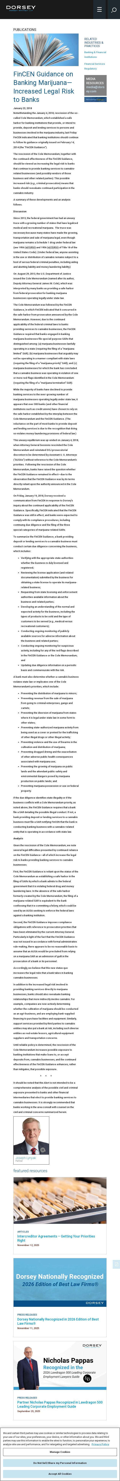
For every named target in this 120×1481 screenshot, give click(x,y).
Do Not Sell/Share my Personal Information (59, 1463)
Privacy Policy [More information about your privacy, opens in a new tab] (100, 1444)
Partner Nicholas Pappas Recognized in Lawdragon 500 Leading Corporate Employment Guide (60, 1404)
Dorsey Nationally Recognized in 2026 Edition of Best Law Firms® (58, 1321)
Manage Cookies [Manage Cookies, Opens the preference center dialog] (60, 1452)
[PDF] (117, 1264)
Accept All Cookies (60, 1474)
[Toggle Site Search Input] (114, 9)
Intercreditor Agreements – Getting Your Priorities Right (56, 1238)
